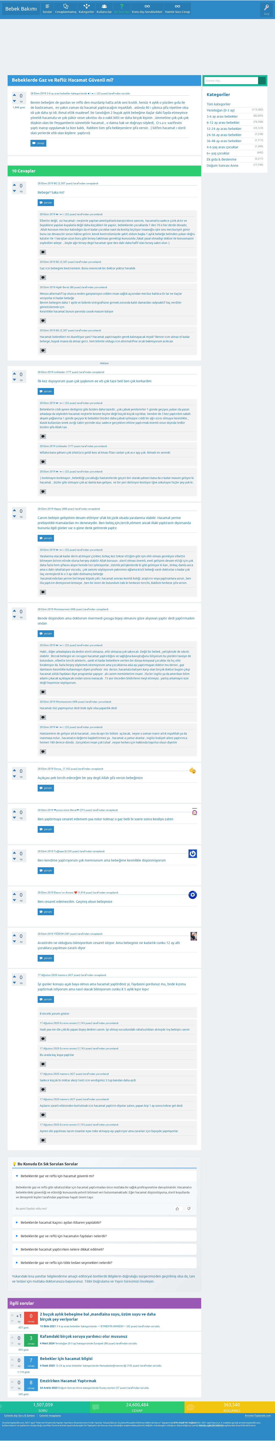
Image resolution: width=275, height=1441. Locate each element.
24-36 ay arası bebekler (224, 135)
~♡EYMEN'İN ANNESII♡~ (112, 1326)
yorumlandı (96, 214)
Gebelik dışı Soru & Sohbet (19, 1415)
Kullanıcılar (104, 12)
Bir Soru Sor (121, 12)
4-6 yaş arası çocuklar (222, 147)
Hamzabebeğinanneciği (112, 1365)
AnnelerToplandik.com (258, 1415)
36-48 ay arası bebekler (224, 141)
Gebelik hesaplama (50, 1415)
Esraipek (98, 1343)
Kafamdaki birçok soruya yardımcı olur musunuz (83, 1336)
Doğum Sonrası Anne (70, 1387)
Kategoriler (86, 12)
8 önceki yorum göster (54, 1013)
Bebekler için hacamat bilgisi (66, 1358)
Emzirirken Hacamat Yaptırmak (68, 1381)
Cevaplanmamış (65, 12)
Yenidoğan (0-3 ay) (66, 1343)
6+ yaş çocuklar (218, 153)
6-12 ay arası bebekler (223, 122)
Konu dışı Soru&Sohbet (147, 12)
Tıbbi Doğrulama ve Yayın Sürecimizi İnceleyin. (119, 1281)
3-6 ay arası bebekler (59, 93)
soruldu (125, 93)
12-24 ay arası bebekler (68, 1365)
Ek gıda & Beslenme (221, 159)
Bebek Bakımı (21, 9)
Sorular (47, 12)
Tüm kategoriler (219, 104)
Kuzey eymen (107, 1387)
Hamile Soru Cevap (177, 12)
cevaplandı (92, 183)
